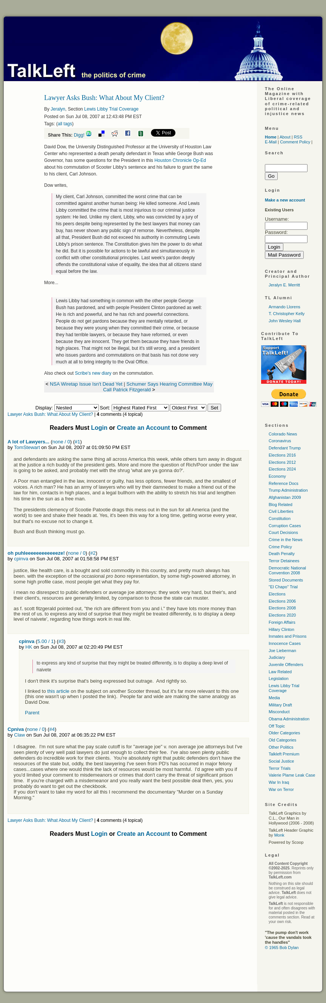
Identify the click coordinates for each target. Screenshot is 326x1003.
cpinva (21, 558)
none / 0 (61, 442)
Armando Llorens (284, 307)
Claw (19, 735)
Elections (277, 594)
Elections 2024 (282, 469)
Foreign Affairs (282, 622)
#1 (77, 442)
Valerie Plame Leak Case (292, 775)
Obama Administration (289, 719)
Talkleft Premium (284, 754)
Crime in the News (286, 539)
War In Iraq (279, 782)
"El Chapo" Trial (283, 587)
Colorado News (283, 434)
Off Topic (277, 726)
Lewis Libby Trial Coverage (111, 109)
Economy (277, 476)
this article (59, 691)
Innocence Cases (285, 643)
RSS (298, 137)
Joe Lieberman (282, 650)
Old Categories (282, 740)
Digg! (79, 135)
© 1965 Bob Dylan (281, 947)
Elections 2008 (282, 608)
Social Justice (281, 761)
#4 (52, 729)
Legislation (279, 678)
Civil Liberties (281, 511)
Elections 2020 (282, 615)
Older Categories (284, 733)
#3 (61, 641)
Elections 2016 (282, 455)
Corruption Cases (285, 525)
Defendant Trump (285, 448)
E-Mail (271, 142)
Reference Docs (283, 483)
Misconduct (279, 711)
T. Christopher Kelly (286, 313)
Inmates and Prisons (287, 636)
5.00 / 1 (45, 641)
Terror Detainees (284, 560)
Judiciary (277, 657)
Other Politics (281, 747)
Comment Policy (295, 142)
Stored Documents (286, 580)
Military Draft (280, 705)
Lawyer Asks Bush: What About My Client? (50, 414)
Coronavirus (280, 440)
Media (274, 697)
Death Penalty (282, 553)
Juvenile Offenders (286, 664)
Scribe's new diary (93, 373)
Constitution (280, 518)
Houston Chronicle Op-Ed (180, 160)
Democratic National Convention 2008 (287, 570)
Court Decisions (283, 532)
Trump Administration (288, 490)
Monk (279, 835)
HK (28, 647)
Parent (32, 712)
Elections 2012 (282, 462)
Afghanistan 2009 (285, 497)
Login (99, 428)
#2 (92, 553)
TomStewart (27, 447)
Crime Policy (280, 547)
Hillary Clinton (281, 629)
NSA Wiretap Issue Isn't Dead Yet (86, 384)
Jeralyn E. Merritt (284, 285)
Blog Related (280, 504)
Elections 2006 (282, 601)
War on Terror (281, 789)
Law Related (280, 671)
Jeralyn (58, 109)
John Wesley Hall (285, 320)
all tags (65, 123)
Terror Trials (280, 768)
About (285, 137)
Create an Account (143, 428)
